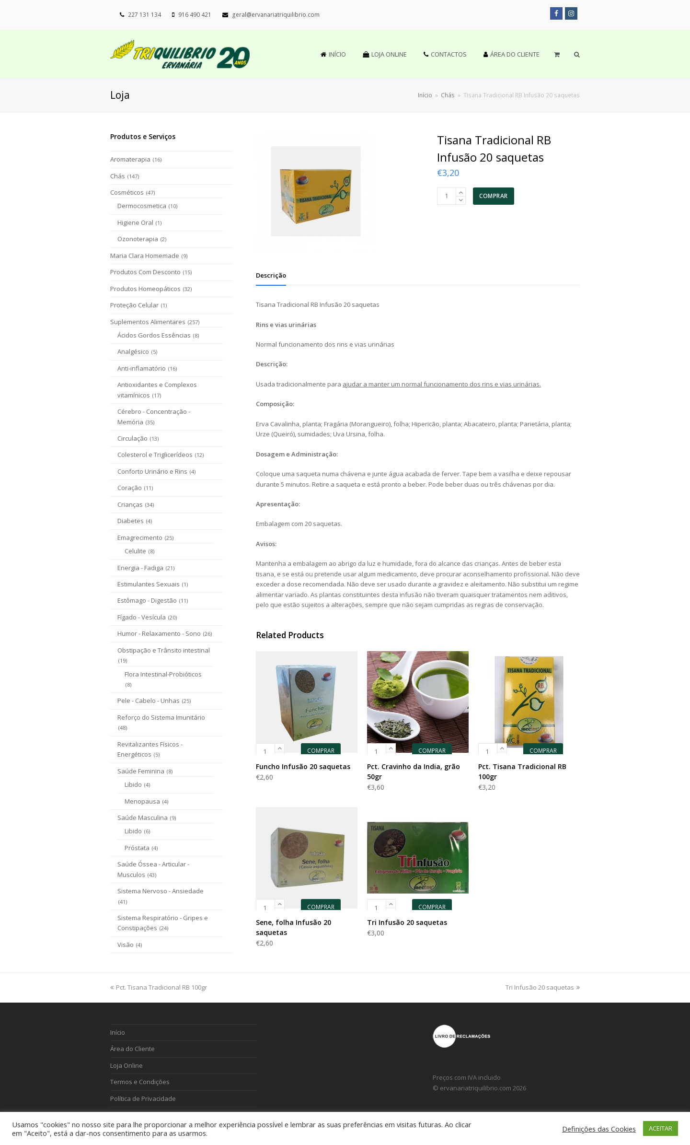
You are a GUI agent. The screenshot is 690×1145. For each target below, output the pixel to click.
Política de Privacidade (143, 1098)
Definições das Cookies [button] (599, 1128)
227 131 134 (144, 15)
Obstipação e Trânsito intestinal (163, 650)
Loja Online (126, 1065)
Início (425, 95)
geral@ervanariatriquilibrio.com (276, 15)
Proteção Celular (134, 305)
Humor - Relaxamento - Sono (159, 633)
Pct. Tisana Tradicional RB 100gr (158, 987)
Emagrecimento (139, 537)
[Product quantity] (446, 196)
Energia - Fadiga (140, 567)
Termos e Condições (140, 1081)
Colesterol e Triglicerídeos (155, 454)
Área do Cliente (132, 1048)
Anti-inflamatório (141, 368)
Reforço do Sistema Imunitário (161, 717)
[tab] (271, 275)
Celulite (135, 551)
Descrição (271, 275)
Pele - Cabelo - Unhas (148, 700)
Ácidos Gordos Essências (154, 335)
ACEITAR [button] (660, 1128)
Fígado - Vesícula (141, 617)
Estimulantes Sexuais (148, 584)
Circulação (132, 438)
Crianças (130, 504)
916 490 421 (194, 15)
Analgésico (133, 351)
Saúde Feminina (140, 771)
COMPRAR (493, 196)
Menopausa (142, 801)
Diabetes (130, 520)
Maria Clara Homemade (144, 255)
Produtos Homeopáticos (145, 288)
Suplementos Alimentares (147, 321)
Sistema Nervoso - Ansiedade (160, 891)
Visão (125, 944)
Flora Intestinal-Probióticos (163, 674)
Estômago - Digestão (147, 600)
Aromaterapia (130, 159)
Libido (133, 784)
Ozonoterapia (137, 238)
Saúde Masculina (142, 817)
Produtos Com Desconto (145, 272)
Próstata (137, 847)
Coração (129, 487)
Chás (117, 176)
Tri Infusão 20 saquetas (543, 987)
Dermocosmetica (141, 205)
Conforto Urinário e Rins (152, 471)
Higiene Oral (135, 222)
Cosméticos (127, 192)
